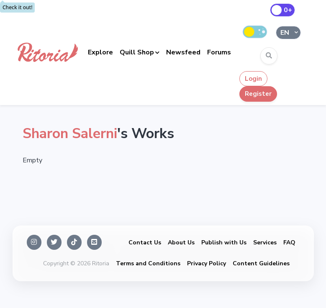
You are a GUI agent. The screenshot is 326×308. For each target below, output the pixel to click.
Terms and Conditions (148, 263)
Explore (100, 52)
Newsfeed (183, 52)
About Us (181, 242)
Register (258, 94)
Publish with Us (223, 242)
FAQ (289, 242)
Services (265, 242)
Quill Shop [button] (137, 52)
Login (253, 78)
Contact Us (144, 242)
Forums (219, 52)
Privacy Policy (206, 263)
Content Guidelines (261, 263)
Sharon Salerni (70, 133)
